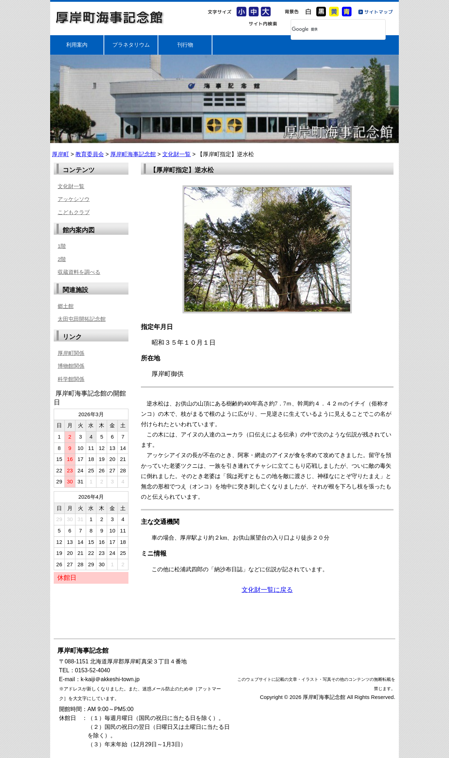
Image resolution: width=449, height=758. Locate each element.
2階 (62, 259)
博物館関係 (71, 366)
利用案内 (77, 45)
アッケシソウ (74, 199)
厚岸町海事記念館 (110, 17)
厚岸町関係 (71, 353)
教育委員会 (89, 154)
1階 (62, 246)
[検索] (329, 29)
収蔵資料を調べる (79, 272)
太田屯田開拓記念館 (82, 319)
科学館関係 (71, 379)
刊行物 (185, 45)
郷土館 (66, 306)
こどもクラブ (74, 212)
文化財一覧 (176, 154)
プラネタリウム (131, 45)
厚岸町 (60, 154)
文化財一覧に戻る (267, 589)
